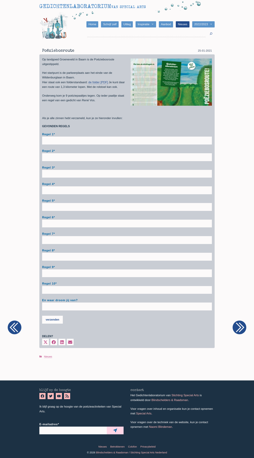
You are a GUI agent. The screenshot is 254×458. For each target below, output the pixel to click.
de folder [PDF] (98, 82)
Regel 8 (48, 250)
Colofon (132, 446)
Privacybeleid (148, 446)
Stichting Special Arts (185, 395)
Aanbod (166, 24)
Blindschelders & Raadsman (169, 400)
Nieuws (182, 24)
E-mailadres (49, 424)
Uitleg (127, 24)
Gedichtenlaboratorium (75, 6)
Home (92, 24)
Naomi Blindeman (160, 426)
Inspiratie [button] (147, 24)
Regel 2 (48, 151)
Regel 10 (49, 283)
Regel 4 (48, 184)
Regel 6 (48, 217)
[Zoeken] (211, 33)
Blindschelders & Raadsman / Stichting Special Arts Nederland (131, 452)
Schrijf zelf (109, 24)
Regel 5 (48, 200)
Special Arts (143, 413)
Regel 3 (48, 167)
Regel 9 (48, 267)
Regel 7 (48, 233)
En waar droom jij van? (60, 300)
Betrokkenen (117, 446)
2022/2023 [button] (204, 24)
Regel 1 (48, 134)
